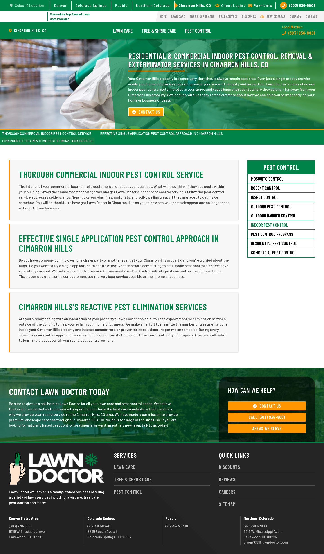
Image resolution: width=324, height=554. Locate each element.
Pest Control (228, 16)
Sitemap (227, 504)
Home (163, 16)
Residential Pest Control (274, 243)
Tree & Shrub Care (201, 16)
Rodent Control (265, 188)
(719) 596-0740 (98, 526)
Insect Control (265, 197)
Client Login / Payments (243, 5)
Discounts (249, 16)
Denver (60, 5)
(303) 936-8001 (297, 5)
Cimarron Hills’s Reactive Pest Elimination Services (47, 141)
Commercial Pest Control (274, 252)
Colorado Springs (91, 5)
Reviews (227, 479)
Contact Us (146, 112)
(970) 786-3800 (255, 526)
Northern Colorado (153, 5)
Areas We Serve (267, 428)
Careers (227, 492)
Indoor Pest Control (269, 225)
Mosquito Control (267, 178)
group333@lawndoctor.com (266, 542)
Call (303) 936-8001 (267, 417)
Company (295, 16)
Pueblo (121, 5)
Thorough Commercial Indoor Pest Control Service (46, 133)
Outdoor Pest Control (271, 206)
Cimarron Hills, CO (194, 5)
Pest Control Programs (272, 234)
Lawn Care (178, 16)
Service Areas (272, 16)
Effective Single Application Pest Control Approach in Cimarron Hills (161, 133)
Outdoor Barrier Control (273, 215)
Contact (311, 16)
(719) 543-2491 (176, 526)
